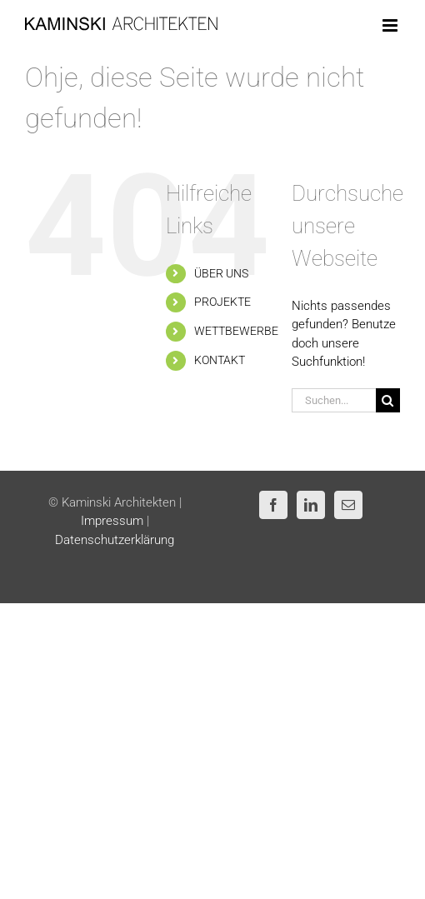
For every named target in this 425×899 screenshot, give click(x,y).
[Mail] (348, 505)
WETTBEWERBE (236, 330)
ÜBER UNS (221, 273)
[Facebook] (273, 505)
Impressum (112, 520)
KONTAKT (219, 360)
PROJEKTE (222, 301)
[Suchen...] (334, 400)
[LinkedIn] (311, 505)
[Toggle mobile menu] (391, 25)
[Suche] (388, 400)
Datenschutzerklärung (114, 539)
